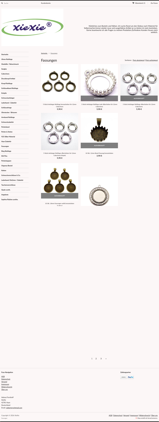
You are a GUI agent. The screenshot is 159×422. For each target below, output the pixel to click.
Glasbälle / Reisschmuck (10, 64)
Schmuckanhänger (8, 98)
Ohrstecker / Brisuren (9, 112)
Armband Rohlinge (8, 117)
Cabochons (5, 74)
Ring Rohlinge (6, 151)
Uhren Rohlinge (6, 59)
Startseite (4, 54)
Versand (4, 382)
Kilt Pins (4, 156)
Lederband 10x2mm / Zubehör (12, 180)
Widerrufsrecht (6, 387)
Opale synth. (5, 190)
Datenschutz (5, 379)
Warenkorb (140, 3)
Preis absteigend (138, 60)
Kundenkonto (46, 3)
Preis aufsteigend (151, 60)
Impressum (5, 384)
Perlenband (5, 127)
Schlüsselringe (6, 108)
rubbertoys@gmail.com (14, 408)
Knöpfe (4, 93)
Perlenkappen (6, 161)
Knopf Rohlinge (6, 83)
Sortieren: (128, 60)
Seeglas (4, 69)
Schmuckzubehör (7, 122)
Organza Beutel (6, 166)
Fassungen (5, 146)
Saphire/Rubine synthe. (9, 199)
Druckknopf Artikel (8, 79)
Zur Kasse (154, 3)
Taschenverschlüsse (8, 185)
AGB (3, 376)
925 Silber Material (8, 137)
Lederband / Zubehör (9, 103)
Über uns (4, 390)
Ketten (3, 170)
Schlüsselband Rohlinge (9, 88)
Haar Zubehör (6, 141)
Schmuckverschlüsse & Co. (10, 175)
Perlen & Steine (6, 132)
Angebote (4, 195)
